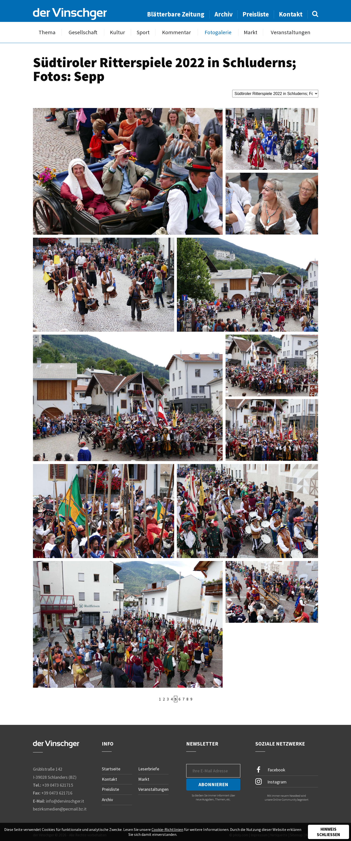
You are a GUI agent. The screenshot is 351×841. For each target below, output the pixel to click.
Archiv (223, 14)
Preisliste (256, 14)
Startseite (111, 769)
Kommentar (176, 32)
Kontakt (291, 14)
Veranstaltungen (290, 32)
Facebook (270, 769)
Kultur (117, 32)
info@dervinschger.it (65, 801)
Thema (47, 32)
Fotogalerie (218, 32)
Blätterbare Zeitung (175, 14)
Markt (250, 32)
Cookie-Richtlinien (167, 829)
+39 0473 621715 (57, 785)
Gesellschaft (83, 32)
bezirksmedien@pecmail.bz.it (60, 809)
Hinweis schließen (328, 831)
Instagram (271, 781)
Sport (143, 32)
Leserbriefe (148, 769)
